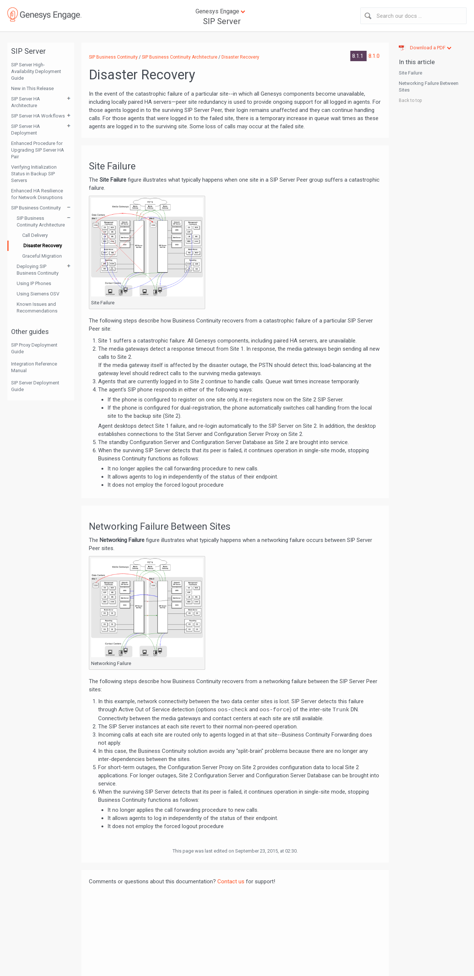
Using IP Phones (34, 283)
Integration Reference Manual (34, 367)
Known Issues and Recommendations (37, 307)
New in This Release (32, 88)
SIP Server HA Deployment (25, 129)
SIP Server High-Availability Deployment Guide (36, 71)
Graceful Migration (42, 256)
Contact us (230, 881)
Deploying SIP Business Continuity (38, 270)
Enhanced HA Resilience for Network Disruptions (37, 194)
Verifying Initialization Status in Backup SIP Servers (34, 173)
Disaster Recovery (42, 245)
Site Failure (410, 73)
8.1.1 (358, 56)
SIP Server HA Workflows (38, 116)
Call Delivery (35, 235)
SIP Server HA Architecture (25, 102)
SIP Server (222, 21)
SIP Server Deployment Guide (35, 386)
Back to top (410, 100)
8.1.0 (374, 56)
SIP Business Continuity (36, 208)
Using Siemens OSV (38, 294)
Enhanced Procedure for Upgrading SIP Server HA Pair (37, 149)
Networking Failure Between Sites (428, 86)
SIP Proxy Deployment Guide (34, 348)
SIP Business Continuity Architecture (41, 221)
